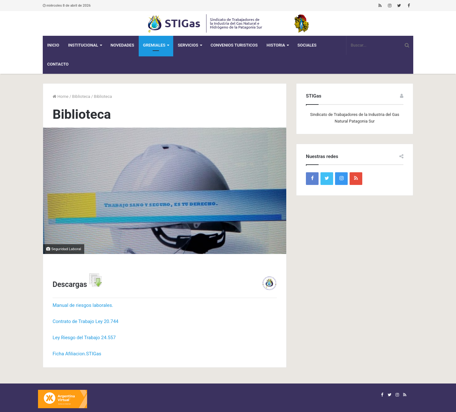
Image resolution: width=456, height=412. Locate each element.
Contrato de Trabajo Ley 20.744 (85, 321)
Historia (276, 45)
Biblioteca (81, 96)
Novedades (122, 45)
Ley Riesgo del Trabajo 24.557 (84, 337)
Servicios (188, 45)
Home (60, 96)
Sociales (306, 45)
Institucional (83, 45)
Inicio (53, 45)
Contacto (58, 64)
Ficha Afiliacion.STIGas (77, 354)
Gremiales (154, 45)
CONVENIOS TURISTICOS (234, 45)
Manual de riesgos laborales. (83, 305)
